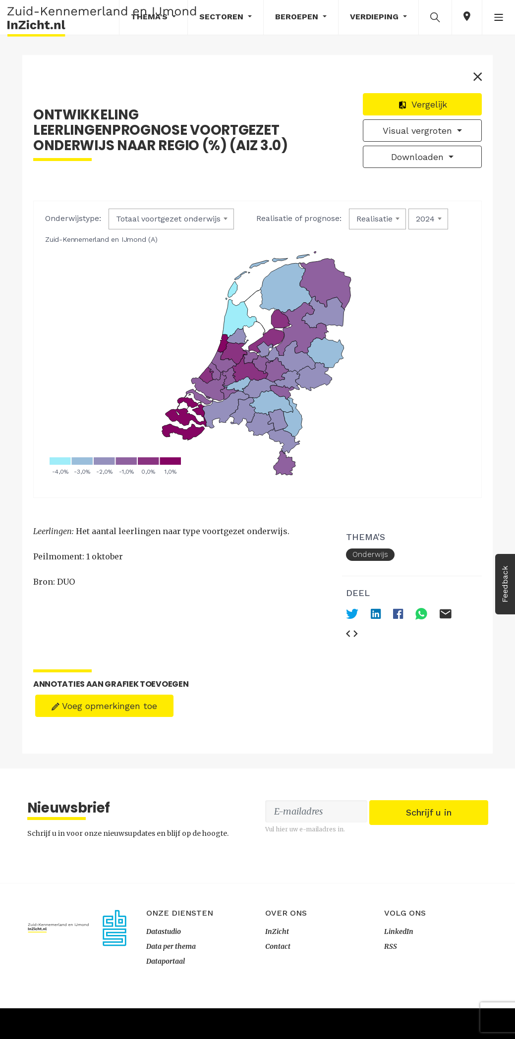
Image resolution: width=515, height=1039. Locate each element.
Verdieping (375, 16)
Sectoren (222, 16)
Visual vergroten (417, 134)
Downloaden (417, 161)
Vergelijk (421, 108)
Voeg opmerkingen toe (106, 674)
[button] (435, 17)
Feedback (505, 584)
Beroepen (298, 16)
